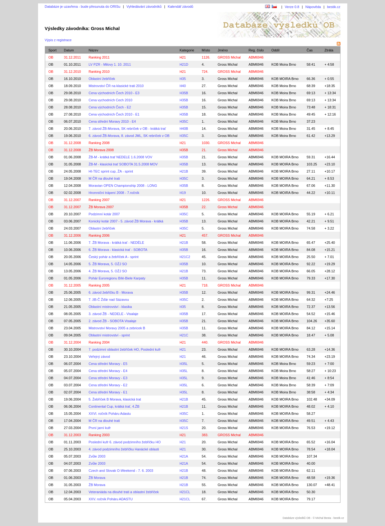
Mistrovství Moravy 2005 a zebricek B (117, 328)
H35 (183, 79)
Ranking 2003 (99, 435)
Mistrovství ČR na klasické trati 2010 (116, 86)
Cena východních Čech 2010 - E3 (114, 93)
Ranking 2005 (99, 285)
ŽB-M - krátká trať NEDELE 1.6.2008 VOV (120, 157)
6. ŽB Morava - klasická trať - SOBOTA (118, 250)
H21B (184, 171)
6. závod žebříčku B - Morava (111, 292)
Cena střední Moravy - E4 (108, 371)
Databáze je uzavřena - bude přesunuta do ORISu (83, 6)
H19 (183, 193)
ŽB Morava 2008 (101, 150)
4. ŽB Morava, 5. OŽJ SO (108, 271)
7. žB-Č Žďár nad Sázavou (109, 299)
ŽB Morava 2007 (101, 207)
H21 (183, 57)
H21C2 (185, 257)
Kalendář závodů (180, 6)
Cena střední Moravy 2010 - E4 (112, 121)
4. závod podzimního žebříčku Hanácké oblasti (124, 449)
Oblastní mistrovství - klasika (110, 307)
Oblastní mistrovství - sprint (109, 335)
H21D (184, 64)
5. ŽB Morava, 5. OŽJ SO (108, 264)
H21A (184, 456)
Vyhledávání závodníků (143, 6)
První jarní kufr (100, 428)
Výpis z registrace (58, 40)
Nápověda (313, 7)
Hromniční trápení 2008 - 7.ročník (114, 193)
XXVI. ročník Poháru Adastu (110, 413)
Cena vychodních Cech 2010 (110, 100)
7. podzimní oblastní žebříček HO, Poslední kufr (125, 349)
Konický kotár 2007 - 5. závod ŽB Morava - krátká (126, 221)
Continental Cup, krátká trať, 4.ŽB (114, 406)
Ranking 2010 (99, 71)
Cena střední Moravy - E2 (108, 385)
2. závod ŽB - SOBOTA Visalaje (112, 321)
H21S (184, 428)
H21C (184, 335)
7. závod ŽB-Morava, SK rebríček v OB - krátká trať (127, 128)
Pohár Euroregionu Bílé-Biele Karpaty (117, 278)
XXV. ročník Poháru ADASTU (111, 499)
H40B (184, 128)
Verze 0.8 (292, 7)
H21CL (185, 492)
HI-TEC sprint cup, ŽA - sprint (111, 171)
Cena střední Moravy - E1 (108, 392)
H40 (183, 86)
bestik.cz (333, 7)
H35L (184, 364)
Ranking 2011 (99, 57)
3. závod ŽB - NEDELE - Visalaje (114, 314)
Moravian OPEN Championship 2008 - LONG (123, 185)
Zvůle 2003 (97, 456)
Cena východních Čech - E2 (110, 107)
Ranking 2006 (99, 235)
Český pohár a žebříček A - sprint (114, 257)
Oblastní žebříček (102, 79)
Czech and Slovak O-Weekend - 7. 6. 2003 (121, 470)
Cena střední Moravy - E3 (108, 378)
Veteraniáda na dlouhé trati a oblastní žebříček (124, 492)
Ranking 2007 (99, 200)
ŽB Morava (97, 478)
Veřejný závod (99, 356)
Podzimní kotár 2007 (104, 214)
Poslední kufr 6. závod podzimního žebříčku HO (125, 442)
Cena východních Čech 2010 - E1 (114, 114)
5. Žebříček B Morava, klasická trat (115, 399)
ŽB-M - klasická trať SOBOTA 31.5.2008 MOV (123, 164)
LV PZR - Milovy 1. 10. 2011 (110, 64)
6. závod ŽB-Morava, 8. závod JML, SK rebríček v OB (129, 136)
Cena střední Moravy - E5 (108, 364)
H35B (184, 93)
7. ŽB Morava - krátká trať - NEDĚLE (116, 242)
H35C (184, 121)
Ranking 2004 (99, 342)
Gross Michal (227, 64)
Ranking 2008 (99, 143)
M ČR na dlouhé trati (104, 178)
